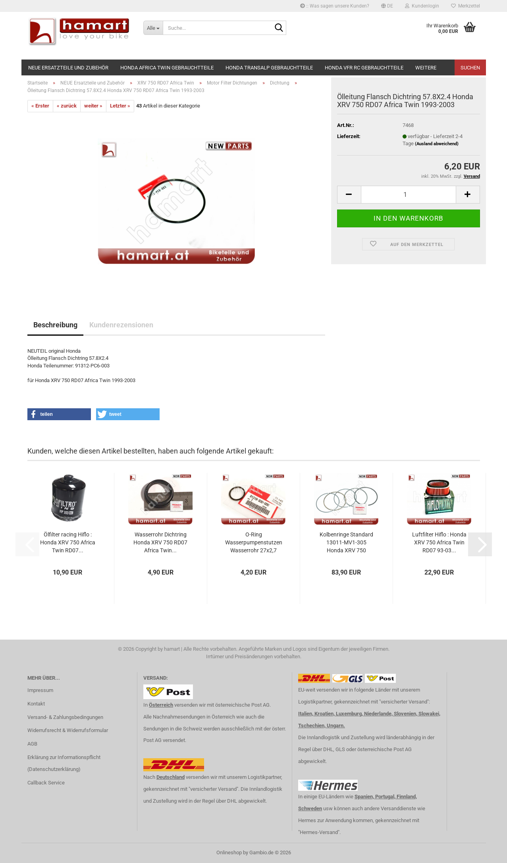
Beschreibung (55, 325)
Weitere (425, 68)
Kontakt (36, 704)
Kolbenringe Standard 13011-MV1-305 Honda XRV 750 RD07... (346, 542)
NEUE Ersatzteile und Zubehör (68, 68)
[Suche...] (153, 28)
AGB (32, 744)
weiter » (93, 106)
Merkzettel (465, 6)
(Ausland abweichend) (437, 143)
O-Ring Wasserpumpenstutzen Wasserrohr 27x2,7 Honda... (253, 542)
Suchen (470, 68)
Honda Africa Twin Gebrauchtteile (167, 68)
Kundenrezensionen (121, 325)
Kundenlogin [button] (422, 6)
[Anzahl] (408, 195)
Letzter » (120, 106)
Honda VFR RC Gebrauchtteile (364, 68)
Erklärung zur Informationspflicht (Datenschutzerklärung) (63, 763)
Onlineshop (229, 852)
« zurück (67, 106)
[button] (387, 6)
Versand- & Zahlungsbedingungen (65, 717)
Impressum (40, 690)
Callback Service (46, 783)
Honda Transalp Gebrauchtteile (269, 68)
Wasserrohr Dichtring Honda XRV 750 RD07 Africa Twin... (160, 542)
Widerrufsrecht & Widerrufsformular (67, 730)
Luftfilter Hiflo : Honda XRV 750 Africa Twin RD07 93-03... (439, 542)
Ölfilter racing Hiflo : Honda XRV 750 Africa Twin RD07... (67, 542)
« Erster (40, 106)
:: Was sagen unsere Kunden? (334, 6)
